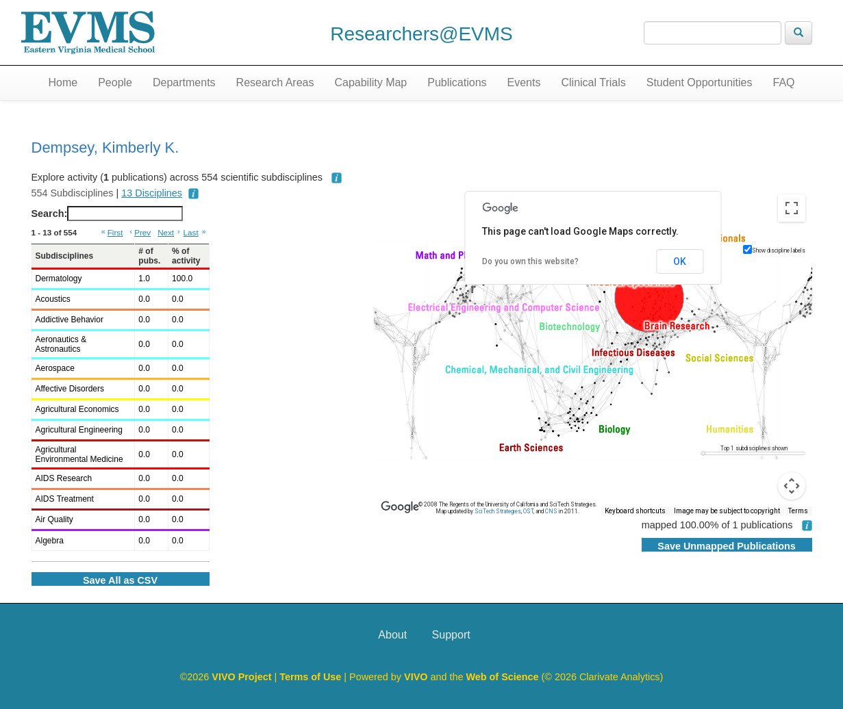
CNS (551, 511)
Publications (456, 82)
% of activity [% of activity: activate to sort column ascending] (186, 256)
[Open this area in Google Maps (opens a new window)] (400, 507)
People (115, 82)
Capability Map (370, 82)
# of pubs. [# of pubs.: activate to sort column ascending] (149, 256)
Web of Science (502, 676)
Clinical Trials (593, 82)
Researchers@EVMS (421, 33)
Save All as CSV (120, 580)
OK (679, 261)
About (392, 635)
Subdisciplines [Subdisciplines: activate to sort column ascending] (65, 256)
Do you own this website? (530, 261)
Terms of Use (311, 676)
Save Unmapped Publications (726, 546)
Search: (108, 213)
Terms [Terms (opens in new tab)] (798, 511)
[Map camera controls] (791, 486)
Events (524, 82)
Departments (184, 82)
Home (62, 82)
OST (528, 511)
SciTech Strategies (498, 511)
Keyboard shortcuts (635, 511)
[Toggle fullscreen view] (791, 208)
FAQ (783, 82)
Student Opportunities (699, 82)
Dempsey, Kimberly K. (105, 147)
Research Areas (275, 82)
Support (451, 635)
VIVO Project (243, 676)
